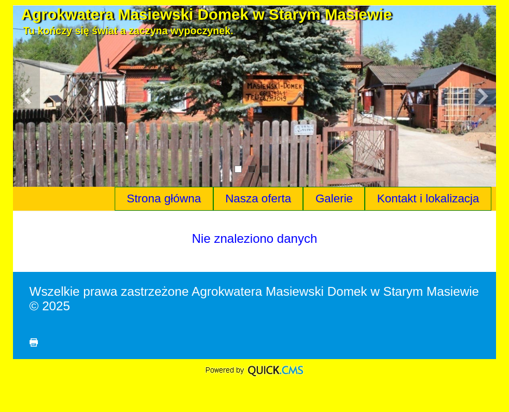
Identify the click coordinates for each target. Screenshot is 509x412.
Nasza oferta (258, 198)
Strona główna (164, 198)
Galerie (334, 198)
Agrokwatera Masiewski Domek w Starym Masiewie (206, 14)
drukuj (34, 342)
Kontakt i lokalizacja (428, 198)
